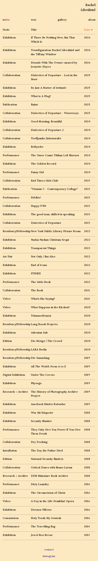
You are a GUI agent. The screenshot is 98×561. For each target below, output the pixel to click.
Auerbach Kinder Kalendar (48, 404)
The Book (37, 290)
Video (7, 298)
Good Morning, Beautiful (46, 121)
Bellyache (37, 146)
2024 (87, 121)
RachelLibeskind (88, 7)
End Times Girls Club (44, 180)
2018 (87, 412)
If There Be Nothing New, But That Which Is (53, 39)
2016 (87, 484)
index (6, 19)
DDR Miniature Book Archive (49, 475)
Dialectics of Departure (46, 222)
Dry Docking (39, 442)
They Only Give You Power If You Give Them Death (56, 431)
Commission (11, 518)
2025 (87, 75)
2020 (87, 307)
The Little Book (41, 282)
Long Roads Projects (44, 324)
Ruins (34, 104)
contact (49, 549)
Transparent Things (43, 248)
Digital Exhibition (14, 374)
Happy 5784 (38, 206)
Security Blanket (41, 421)
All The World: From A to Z (48, 366)
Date (88, 29)
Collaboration (11, 75)
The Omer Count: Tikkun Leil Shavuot (55, 155)
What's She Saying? (43, 298)
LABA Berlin (39, 349)
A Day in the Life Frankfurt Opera (52, 501)
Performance (11, 155)
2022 (87, 231)
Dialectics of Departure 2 (47, 130)
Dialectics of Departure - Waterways (55, 113)
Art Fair (8, 256)
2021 (87, 290)
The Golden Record (43, 163)
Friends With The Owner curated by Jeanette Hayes (54, 64)
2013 (87, 535)
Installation (10, 450)
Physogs (36, 383)
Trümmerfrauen (41, 315)
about (91, 19)
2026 (87, 37)
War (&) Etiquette (42, 412)
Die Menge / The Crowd (46, 341)
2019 (87, 357)
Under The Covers (43, 374)
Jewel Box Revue (42, 535)
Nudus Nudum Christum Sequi (50, 239)
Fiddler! (36, 197)
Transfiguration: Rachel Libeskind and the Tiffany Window (55, 52)
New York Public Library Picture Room (56, 231)
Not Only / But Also (43, 256)
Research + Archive (15, 391)
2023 (87, 180)
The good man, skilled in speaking (53, 214)
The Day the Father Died (47, 450)
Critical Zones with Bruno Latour (51, 467)
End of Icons (39, 265)
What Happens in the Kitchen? (50, 307)
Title (34, 29)
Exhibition (9, 37)
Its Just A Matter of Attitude (48, 87)
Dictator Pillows (41, 509)
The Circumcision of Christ (48, 492)
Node (6, 29)
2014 (87, 526)
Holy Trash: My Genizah (46, 518)
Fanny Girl (37, 172)
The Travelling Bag (43, 526)
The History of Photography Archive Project (54, 393)
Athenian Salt (39, 332)
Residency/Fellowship (17, 231)
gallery (62, 19)
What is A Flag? (41, 96)
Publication (10, 104)
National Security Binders (47, 459)
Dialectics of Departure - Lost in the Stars (54, 77)
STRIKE (36, 273)
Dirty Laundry (40, 484)
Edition (7, 341)
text (33, 19)
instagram (49, 556)
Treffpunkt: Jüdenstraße (46, 138)
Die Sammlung (40, 357)
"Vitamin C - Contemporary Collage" (54, 189)
